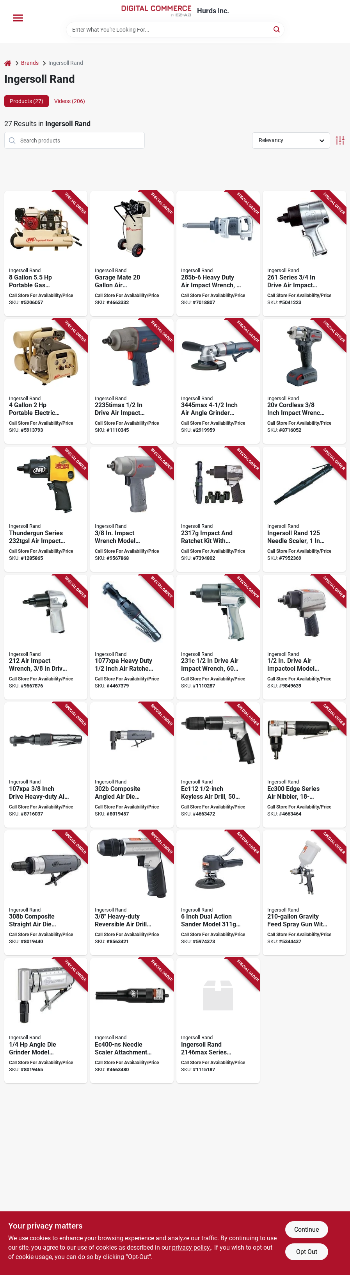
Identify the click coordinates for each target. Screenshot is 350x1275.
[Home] (7, 63)
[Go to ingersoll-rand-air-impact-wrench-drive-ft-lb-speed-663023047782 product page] (218, 637)
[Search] (277, 29)
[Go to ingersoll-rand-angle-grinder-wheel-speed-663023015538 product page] (218, 381)
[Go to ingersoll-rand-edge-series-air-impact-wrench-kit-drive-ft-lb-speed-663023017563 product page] (218, 509)
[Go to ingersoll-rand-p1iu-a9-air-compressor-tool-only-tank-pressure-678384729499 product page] (46, 381)
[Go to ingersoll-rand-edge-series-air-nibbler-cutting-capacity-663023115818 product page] (304, 765)
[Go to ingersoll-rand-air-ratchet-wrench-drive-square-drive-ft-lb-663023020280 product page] (46, 765)
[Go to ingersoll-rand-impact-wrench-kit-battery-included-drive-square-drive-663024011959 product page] (304, 381)
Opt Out (306, 1251)
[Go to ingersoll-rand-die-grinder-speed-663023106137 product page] (46, 893)
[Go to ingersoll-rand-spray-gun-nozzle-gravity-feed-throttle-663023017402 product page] (304, 893)
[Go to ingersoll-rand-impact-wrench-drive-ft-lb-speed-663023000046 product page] (46, 637)
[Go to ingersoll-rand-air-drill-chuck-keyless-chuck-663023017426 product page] (132, 893)
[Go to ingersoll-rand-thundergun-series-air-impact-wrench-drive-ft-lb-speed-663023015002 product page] (46, 509)
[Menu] (18, 18)
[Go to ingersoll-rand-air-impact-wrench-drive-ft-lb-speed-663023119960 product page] (132, 381)
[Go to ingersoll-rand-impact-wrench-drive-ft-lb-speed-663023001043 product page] (304, 253)
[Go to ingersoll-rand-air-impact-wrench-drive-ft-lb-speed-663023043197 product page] (132, 509)
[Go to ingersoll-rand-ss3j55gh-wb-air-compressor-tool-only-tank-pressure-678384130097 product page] (46, 253)
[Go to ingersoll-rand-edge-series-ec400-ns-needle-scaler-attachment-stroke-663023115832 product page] (132, 1020)
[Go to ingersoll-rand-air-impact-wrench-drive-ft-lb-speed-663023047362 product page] (218, 253)
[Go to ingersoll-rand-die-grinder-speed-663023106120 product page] (132, 765)
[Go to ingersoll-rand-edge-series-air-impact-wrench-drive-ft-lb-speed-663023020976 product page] (304, 637)
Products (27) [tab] (26, 101)
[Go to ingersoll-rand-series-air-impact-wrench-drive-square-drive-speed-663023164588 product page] (218, 1020)
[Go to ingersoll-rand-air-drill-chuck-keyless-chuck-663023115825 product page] (218, 765)
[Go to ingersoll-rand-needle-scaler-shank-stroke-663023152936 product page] (304, 509)
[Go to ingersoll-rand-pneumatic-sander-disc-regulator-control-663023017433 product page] (218, 893)
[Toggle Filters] (340, 140)
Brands (30, 63)
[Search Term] (175, 29)
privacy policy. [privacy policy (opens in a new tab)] (191, 1247)
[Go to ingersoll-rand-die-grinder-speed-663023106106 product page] (46, 1020)
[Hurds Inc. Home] (156, 10)
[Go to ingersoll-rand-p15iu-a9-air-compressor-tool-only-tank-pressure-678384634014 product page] (132, 253)
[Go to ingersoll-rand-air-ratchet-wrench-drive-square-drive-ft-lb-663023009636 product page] (132, 637)
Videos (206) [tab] (69, 101)
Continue (306, 1229)
